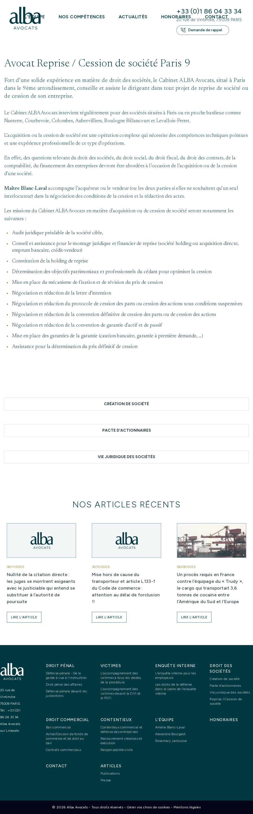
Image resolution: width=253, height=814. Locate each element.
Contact (56, 766)
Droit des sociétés (221, 668)
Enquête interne (175, 665)
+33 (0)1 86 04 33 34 (209, 11)
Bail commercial (58, 727)
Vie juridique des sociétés (126, 456)
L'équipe (164, 719)
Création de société (126, 404)
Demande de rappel (201, 30)
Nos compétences (82, 16)
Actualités (133, 16)
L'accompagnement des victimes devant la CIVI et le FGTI (121, 693)
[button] (24, 617)
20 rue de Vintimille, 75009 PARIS (209, 19)
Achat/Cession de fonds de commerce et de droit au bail (67, 738)
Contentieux (116, 719)
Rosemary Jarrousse (171, 741)
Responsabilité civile (117, 750)
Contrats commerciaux (63, 750)
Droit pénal (60, 665)
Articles (111, 766)
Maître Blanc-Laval (25, 188)
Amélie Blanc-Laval (170, 727)
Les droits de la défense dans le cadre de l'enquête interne (175, 689)
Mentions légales (187, 807)
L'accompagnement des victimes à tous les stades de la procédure (121, 677)
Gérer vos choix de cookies (148, 807)
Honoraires (224, 719)
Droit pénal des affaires (64, 684)
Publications (110, 773)
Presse (106, 780)
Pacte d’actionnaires (126, 430)
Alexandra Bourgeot (170, 734)
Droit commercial (67, 719)
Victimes (111, 665)
